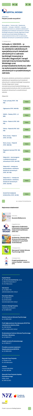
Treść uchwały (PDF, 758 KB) (10, 101)
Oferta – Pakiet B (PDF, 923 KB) (11, 129)
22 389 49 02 (7, 298)
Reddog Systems (16, 408)
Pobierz (26, 101)
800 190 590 (7, 370)
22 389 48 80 (7, 319)
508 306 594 (7, 327)
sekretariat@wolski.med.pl (10, 292)
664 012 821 (7, 380)
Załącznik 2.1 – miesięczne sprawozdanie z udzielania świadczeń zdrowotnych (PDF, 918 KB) (11, 180)
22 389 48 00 (7, 310)
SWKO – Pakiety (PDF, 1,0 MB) (11, 115)
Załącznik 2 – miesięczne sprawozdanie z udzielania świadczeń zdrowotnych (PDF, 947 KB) (11, 169)
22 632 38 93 (7, 300)
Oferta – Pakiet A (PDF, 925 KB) (11, 122)
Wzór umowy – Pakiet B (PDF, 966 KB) (10, 144)
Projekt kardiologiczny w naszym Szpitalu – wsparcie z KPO (21, 262)
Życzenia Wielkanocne (19, 218)
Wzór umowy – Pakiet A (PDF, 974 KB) (10, 136)
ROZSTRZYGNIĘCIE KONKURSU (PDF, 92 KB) (11, 194)
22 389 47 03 (7, 290)
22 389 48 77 (7, 343)
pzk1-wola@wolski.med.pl (9, 329)
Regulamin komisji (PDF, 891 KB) (11, 151)
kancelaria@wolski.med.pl (9, 302)
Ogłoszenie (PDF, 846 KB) (11, 108)
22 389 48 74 (7, 337)
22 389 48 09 (7, 351)
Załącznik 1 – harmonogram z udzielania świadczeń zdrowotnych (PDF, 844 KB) (11, 159)
